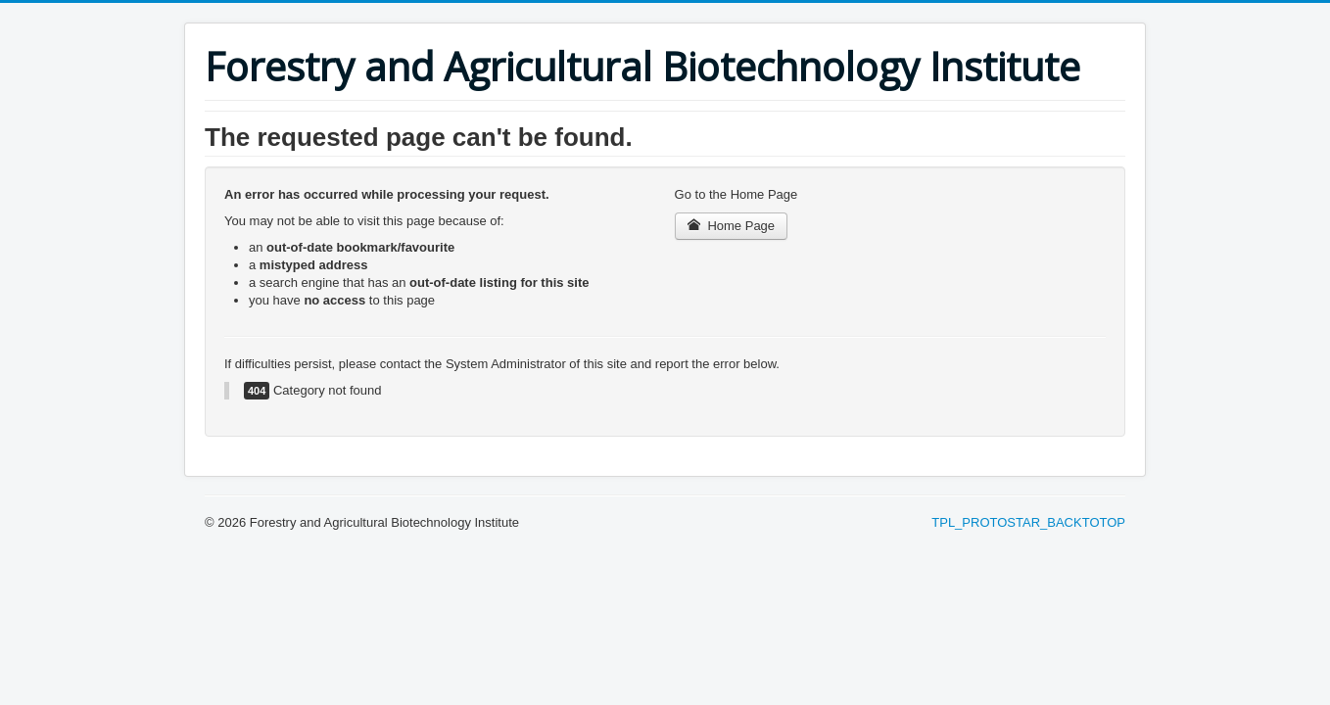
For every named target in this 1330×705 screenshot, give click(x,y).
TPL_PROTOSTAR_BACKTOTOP (1028, 522)
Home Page (732, 225)
